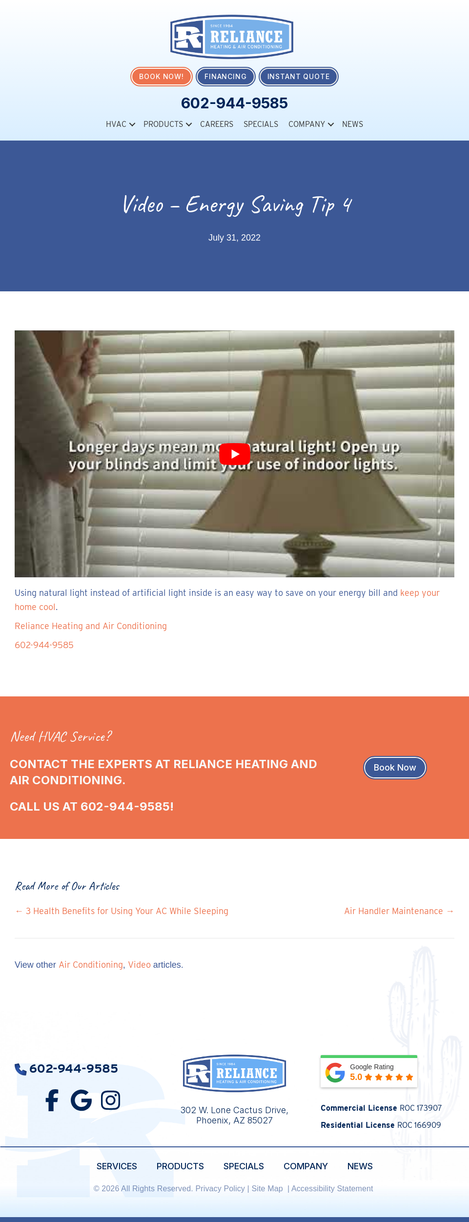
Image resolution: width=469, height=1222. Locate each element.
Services (117, 1166)
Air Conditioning (91, 964)
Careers (216, 124)
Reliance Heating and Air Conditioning (91, 626)
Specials (261, 124)
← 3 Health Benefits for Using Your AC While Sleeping (121, 911)
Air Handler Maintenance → (399, 911)
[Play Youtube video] (234, 453)
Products (163, 124)
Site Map (268, 1188)
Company (306, 124)
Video (139, 964)
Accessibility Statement (333, 1188)
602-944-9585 (234, 103)
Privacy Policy (220, 1188)
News (352, 124)
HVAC (116, 124)
